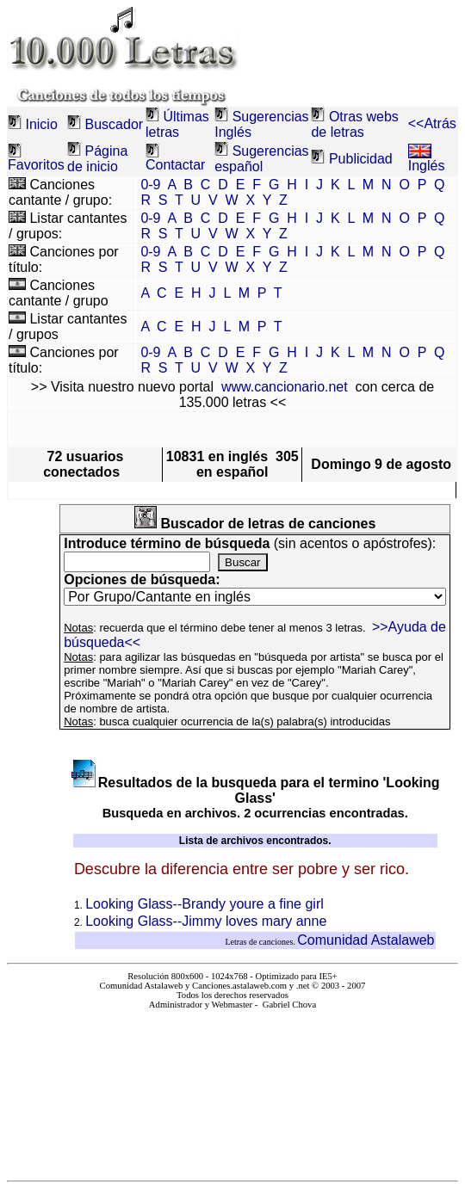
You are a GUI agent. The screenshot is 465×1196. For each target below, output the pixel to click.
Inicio (41, 124)
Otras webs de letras (354, 124)
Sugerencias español (261, 159)
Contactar (175, 164)
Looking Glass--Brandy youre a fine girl (204, 904)
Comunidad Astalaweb (365, 940)
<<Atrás (432, 123)
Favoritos (36, 164)
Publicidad (361, 158)
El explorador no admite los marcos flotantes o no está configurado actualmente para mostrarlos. (232, 1088)
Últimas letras (177, 124)
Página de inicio (97, 159)
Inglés (426, 159)
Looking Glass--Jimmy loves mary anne (205, 921)
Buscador (114, 124)
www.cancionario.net (284, 386)
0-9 (150, 184)
